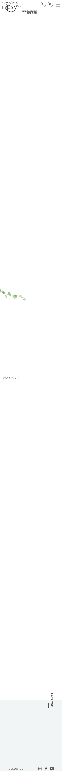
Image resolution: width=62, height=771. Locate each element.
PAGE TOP (55, 697)
